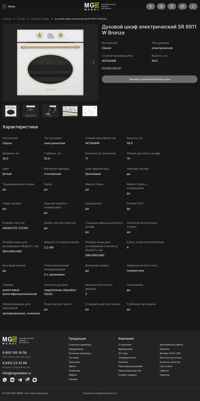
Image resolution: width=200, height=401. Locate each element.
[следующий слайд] (93, 62)
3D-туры (123, 353)
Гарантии (164, 374)
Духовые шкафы (40, 18)
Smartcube (74, 370)
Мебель (73, 374)
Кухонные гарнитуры (80, 353)
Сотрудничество (127, 357)
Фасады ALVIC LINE (170, 353)
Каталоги (164, 349)
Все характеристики (111, 68)
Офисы (72, 366)
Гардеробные (76, 349)
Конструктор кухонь (171, 357)
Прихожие (74, 362)
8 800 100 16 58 (15, 353)
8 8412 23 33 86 (15, 363)
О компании (124, 344)
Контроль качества (170, 362)
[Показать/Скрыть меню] (9, 6)
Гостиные (74, 357)
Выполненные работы (171, 344)
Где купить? (166, 366)
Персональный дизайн (130, 366)
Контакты (123, 362)
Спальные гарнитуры (80, 344)
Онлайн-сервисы (127, 374)
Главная (7, 18)
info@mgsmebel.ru (17, 373)
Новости (164, 370)
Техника (21, 18)
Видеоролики (125, 349)
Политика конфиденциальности (100, 393)
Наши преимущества (129, 370)
